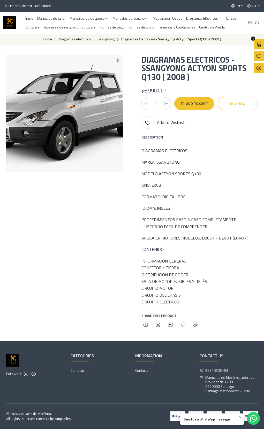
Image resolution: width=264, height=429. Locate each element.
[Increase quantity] (165, 103)
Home (47, 39)
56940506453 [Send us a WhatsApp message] (214, 370)
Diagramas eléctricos (75, 39)
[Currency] (254, 6)
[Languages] (237, 6)
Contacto (77, 370)
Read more (43, 5)
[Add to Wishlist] (163, 122)
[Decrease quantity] (146, 103)
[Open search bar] (259, 56)
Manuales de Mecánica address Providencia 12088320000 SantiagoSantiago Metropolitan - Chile (227, 384)
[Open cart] (259, 44)
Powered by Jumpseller (53, 418)
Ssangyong (106, 39)
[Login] (259, 68)
